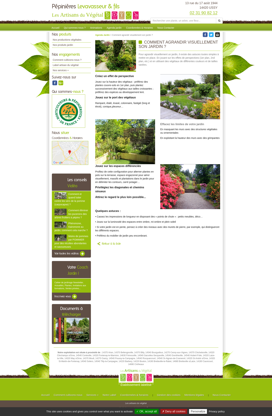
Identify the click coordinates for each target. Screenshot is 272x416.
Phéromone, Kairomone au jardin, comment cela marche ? (71, 227)
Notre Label (109, 394)
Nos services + (61, 70)
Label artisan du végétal (66, 65)
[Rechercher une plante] (183, 21)
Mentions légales (194, 394)
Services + (92, 394)
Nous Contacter (165, 27)
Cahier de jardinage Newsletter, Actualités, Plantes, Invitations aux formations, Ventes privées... (70, 285)
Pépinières (86, 7)
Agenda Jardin (102, 35)
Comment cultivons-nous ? (67, 59)
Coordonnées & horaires (134, 394)
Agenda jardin (114, 27)
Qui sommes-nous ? (75, 27)
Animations (96, 27)
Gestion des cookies (168, 394)
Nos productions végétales (67, 39)
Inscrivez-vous (66, 297)
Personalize (198, 411)
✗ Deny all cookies (173, 411)
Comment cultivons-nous (68, 394)
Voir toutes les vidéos (69, 254)
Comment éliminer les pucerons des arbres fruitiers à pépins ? (71, 214)
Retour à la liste (111, 243)
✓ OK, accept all (146, 411)
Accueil (55, 27)
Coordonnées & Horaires (139, 27)
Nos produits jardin (63, 45)
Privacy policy (217, 411)
